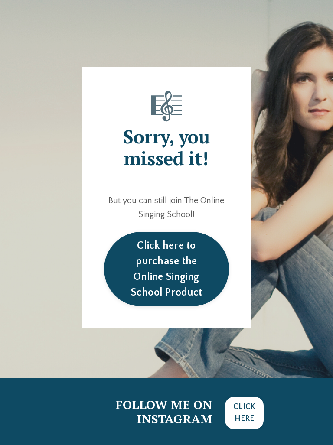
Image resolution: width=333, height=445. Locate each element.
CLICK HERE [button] (244, 413)
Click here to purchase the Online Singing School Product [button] (166, 269)
